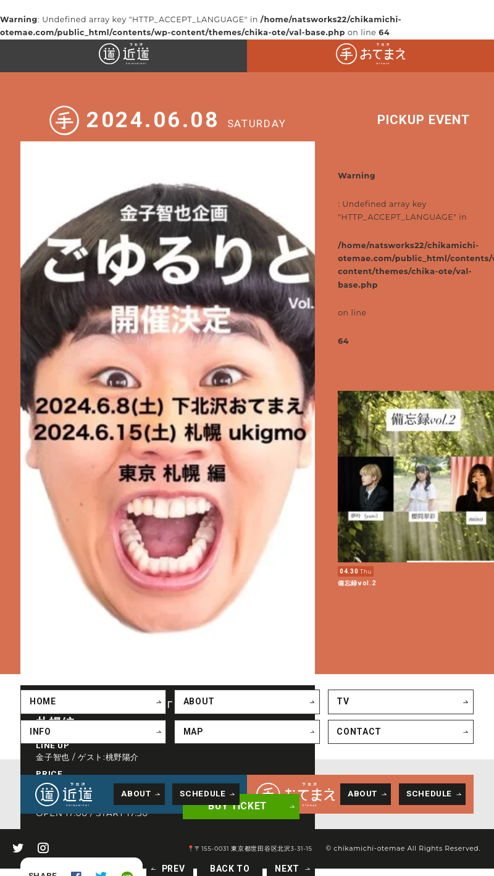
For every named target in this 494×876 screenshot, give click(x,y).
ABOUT (197, 684)
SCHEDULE (202, 775)
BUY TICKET (228, 790)
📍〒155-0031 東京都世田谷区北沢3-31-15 (256, 830)
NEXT (275, 851)
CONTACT (357, 713)
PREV (168, 851)
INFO (39, 713)
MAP (192, 713)
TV (341, 684)
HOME (42, 684)
